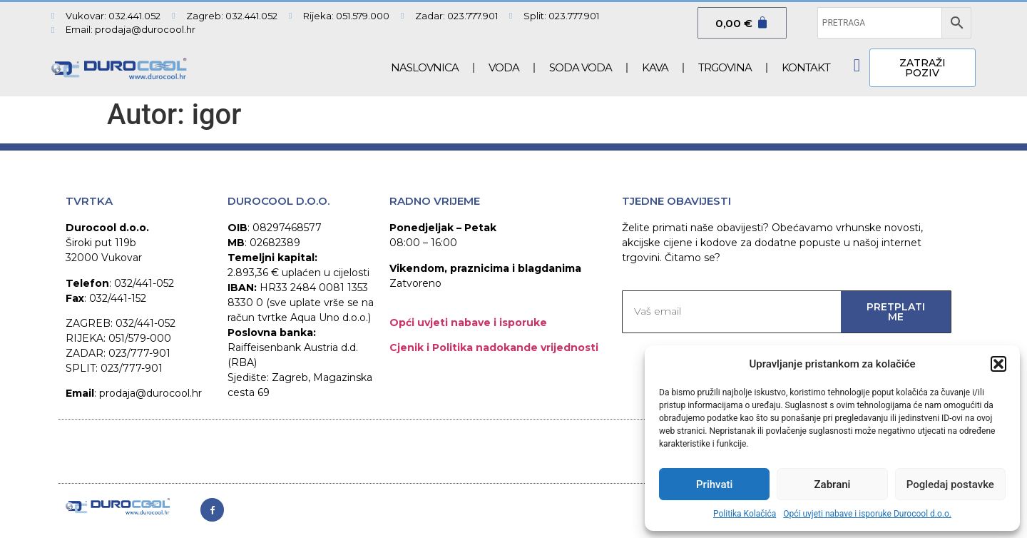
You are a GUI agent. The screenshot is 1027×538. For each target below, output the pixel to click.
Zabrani (832, 484)
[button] (998, 364)
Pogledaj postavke (950, 484)
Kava (655, 67)
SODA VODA (580, 67)
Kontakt (806, 67)
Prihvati (714, 484)
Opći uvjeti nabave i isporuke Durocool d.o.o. (867, 514)
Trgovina (725, 67)
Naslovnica (425, 67)
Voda (504, 67)
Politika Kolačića (744, 514)
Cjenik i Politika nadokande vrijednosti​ (493, 347)
